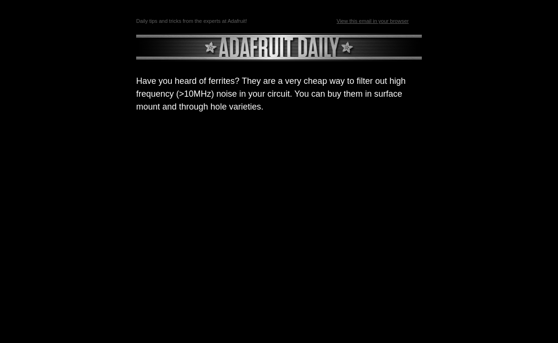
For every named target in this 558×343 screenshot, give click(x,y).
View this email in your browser (373, 21)
